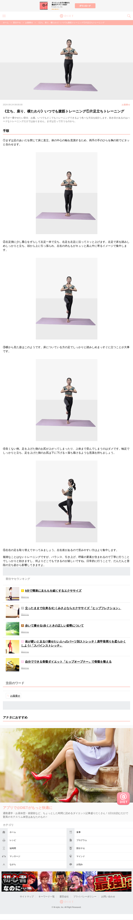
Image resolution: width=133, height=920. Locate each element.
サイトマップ (27, 896)
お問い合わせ (108, 896)
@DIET (66, 15)
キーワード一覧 (46, 896)
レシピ (13, 840)
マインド (80, 856)
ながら (13, 864)
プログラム (81, 840)
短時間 (13, 848)
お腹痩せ (29, 22)
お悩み (79, 864)
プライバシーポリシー (84, 896)
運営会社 (64, 896)
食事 (78, 832)
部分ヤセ (80, 848)
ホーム (13, 832)
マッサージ (15, 856)
